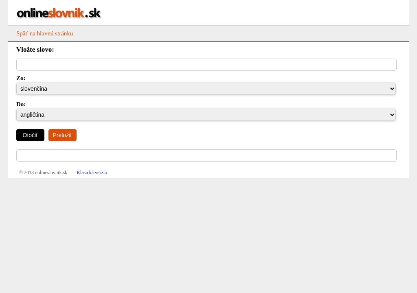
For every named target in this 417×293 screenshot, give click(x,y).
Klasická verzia (92, 172)
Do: (20, 104)
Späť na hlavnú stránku (44, 33)
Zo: (20, 78)
